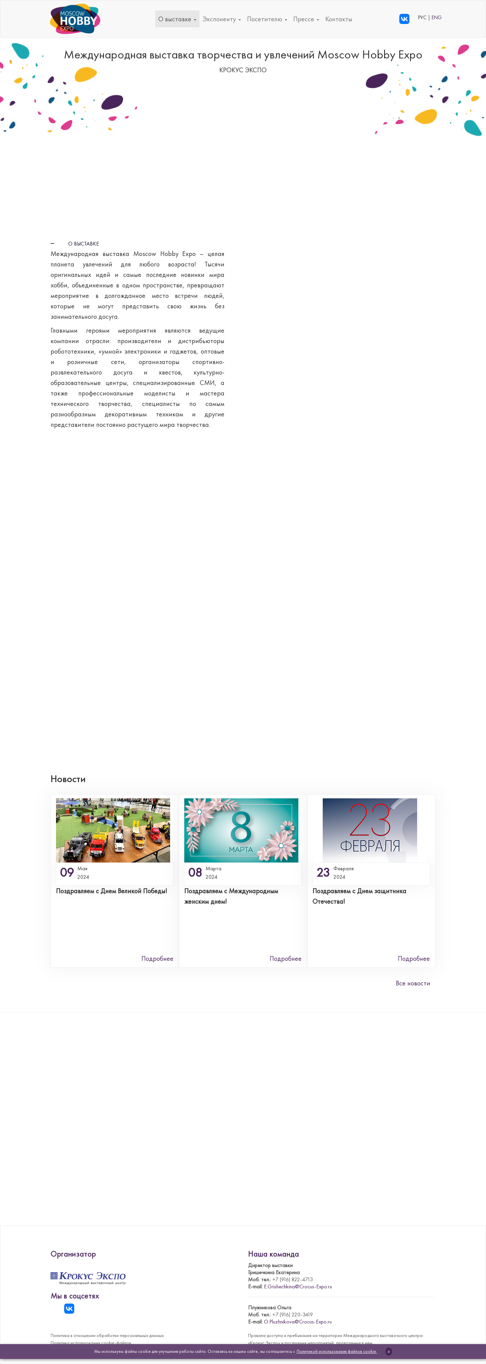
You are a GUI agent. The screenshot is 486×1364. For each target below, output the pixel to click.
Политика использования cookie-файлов (91, 1343)
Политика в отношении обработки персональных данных (107, 1335)
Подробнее (157, 958)
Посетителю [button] (267, 19)
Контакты (338, 19)
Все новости (413, 983)
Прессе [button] (306, 19)
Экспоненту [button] (221, 19)
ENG (437, 17)
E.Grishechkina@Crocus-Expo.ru (298, 1286)
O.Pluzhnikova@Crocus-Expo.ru (298, 1321)
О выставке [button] (177, 19)
